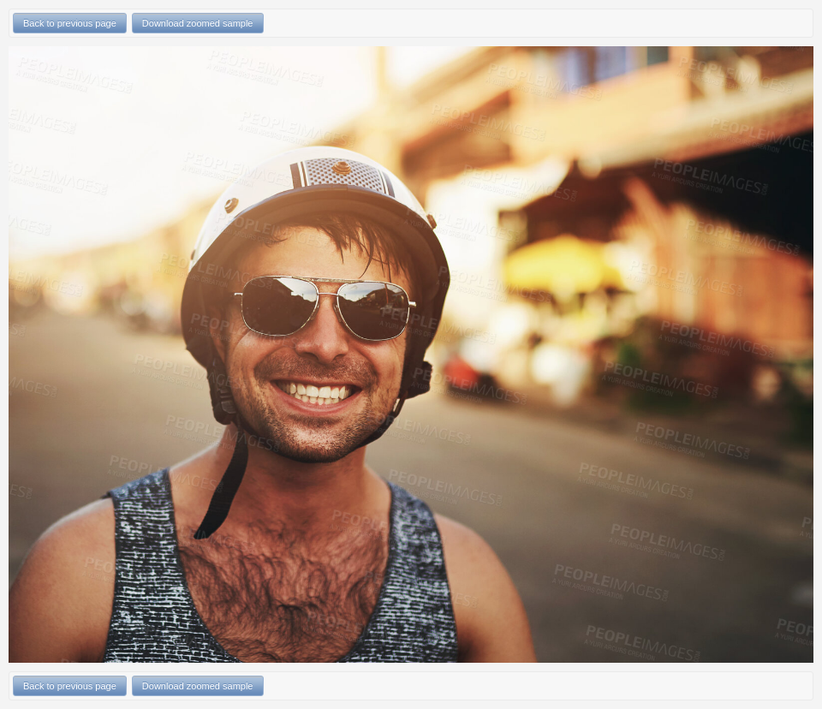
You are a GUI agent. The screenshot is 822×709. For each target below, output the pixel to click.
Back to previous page (69, 23)
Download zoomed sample (197, 23)
